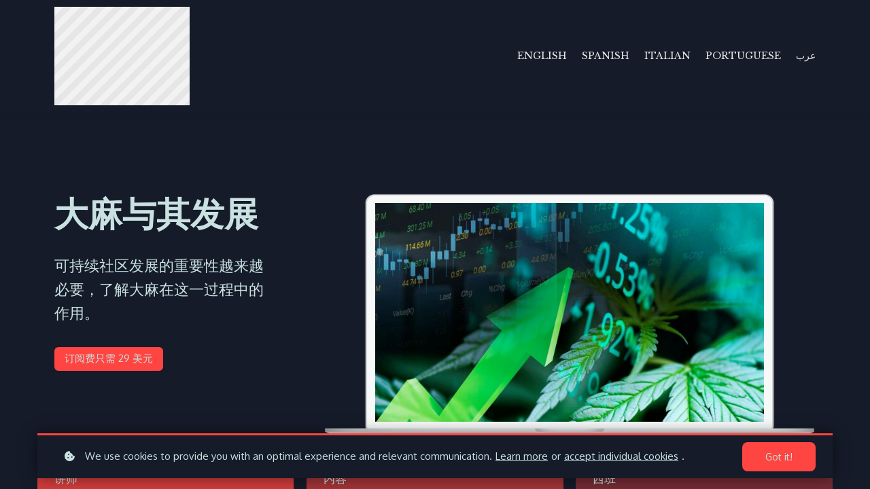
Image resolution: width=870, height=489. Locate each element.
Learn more (521, 456)
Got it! (779, 457)
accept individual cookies (621, 456)
